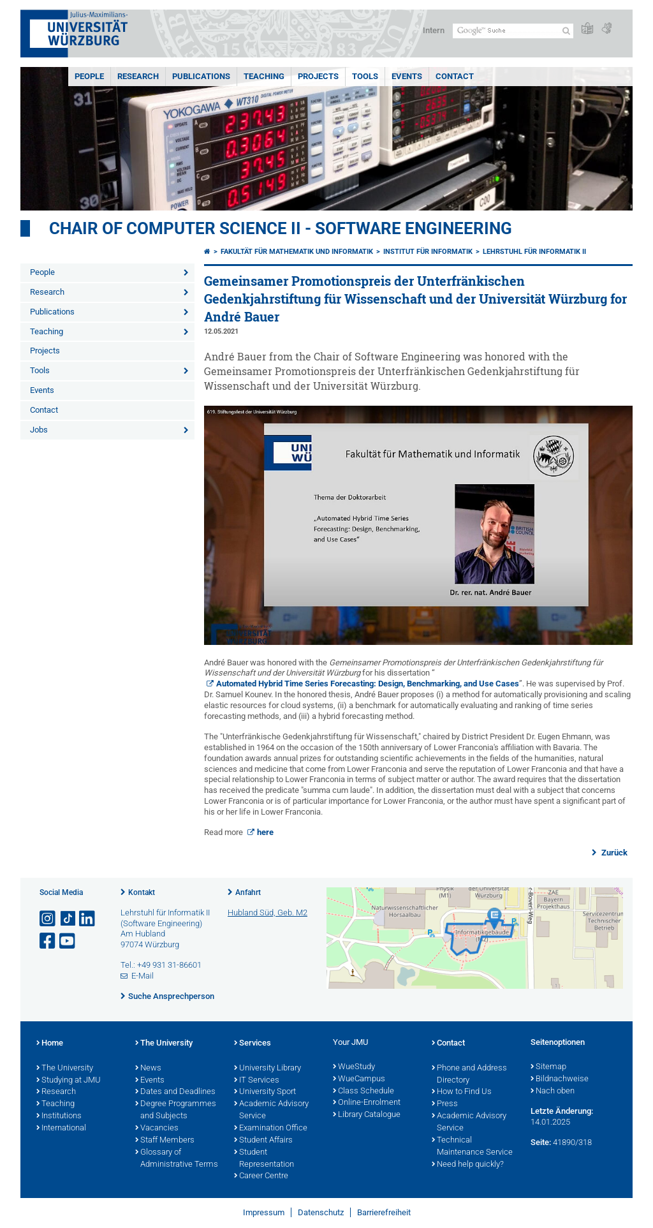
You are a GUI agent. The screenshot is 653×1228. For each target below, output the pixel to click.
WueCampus (359, 1079)
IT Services (256, 1080)
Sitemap (548, 1067)
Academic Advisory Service (271, 1110)
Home (49, 1043)
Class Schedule (363, 1091)
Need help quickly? (468, 1165)
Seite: (541, 1142)
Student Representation (264, 1159)
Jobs (39, 429)
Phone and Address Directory (469, 1074)
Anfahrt (248, 892)
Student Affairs (263, 1140)
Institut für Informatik (428, 252)
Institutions (59, 1116)
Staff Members (164, 1140)
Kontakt (141, 892)
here (265, 832)
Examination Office (270, 1128)
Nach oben (553, 1091)
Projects (318, 76)
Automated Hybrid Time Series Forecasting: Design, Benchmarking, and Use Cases (367, 683)
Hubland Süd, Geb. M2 (267, 912)
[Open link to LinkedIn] (88, 919)
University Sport (265, 1092)
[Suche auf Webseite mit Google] (513, 31)
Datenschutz (321, 1212)
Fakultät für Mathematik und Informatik (297, 252)
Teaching (264, 76)
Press (445, 1104)
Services (252, 1043)
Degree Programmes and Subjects (175, 1110)
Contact (455, 76)
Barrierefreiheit (384, 1212)
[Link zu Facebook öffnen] (48, 941)
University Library (267, 1068)
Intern (433, 30)
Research (138, 76)
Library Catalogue (366, 1115)
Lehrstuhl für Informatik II (534, 252)
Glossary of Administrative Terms (176, 1159)
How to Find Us (462, 1092)
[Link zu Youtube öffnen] (68, 941)
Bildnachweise (560, 1079)
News (148, 1068)
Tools (365, 76)
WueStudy (354, 1067)
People (89, 76)
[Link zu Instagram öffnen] (48, 919)
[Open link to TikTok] (68, 919)
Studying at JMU (68, 1080)
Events (407, 76)
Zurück (613, 852)
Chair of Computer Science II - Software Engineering (280, 228)
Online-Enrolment (366, 1103)
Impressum (263, 1212)
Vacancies (157, 1128)
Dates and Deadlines (175, 1092)
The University (64, 1068)
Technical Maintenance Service (472, 1146)
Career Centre (261, 1176)
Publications (201, 76)
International (61, 1128)
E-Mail (142, 975)
